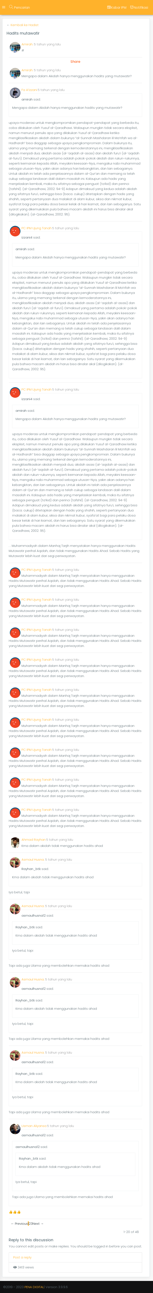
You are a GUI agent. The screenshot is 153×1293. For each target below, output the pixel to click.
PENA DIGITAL (34, 1287)
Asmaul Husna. (33, 859)
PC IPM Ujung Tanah (37, 228)
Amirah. (27, 44)
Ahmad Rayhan (34, 839)
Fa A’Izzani (29, 90)
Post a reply (22, 1257)
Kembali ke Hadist (25, 25)
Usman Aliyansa (34, 1126)
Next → (38, 1223)
